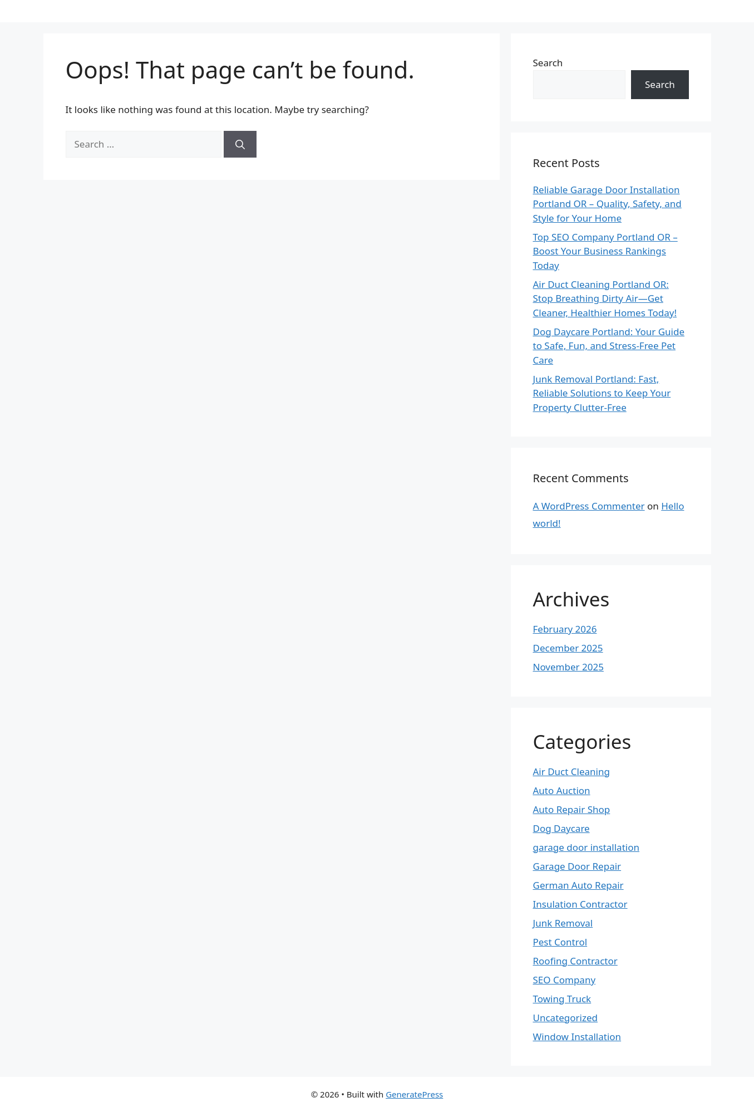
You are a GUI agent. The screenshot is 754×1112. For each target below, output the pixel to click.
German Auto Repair (578, 885)
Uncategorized (565, 1017)
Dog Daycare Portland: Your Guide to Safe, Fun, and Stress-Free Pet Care (608, 345)
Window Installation (577, 1036)
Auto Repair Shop (571, 809)
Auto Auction (561, 790)
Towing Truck (562, 998)
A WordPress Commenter (589, 505)
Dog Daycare (561, 828)
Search (548, 62)
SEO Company (564, 979)
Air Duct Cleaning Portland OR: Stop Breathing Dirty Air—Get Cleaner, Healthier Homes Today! (605, 298)
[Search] (240, 144)
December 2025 (568, 647)
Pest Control (560, 941)
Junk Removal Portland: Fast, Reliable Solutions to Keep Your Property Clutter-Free (602, 393)
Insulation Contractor (580, 904)
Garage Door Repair (577, 866)
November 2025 (568, 666)
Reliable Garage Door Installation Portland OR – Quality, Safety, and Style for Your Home (607, 203)
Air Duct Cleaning (571, 771)
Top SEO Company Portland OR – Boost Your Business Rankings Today (605, 251)
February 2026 (565, 629)
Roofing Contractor (575, 960)
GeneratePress (414, 1094)
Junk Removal (563, 923)
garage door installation (586, 847)
